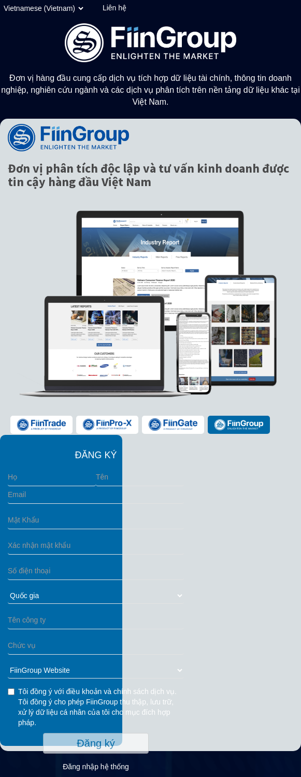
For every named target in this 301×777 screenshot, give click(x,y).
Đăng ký (95, 743)
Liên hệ (114, 8)
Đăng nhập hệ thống (96, 766)
